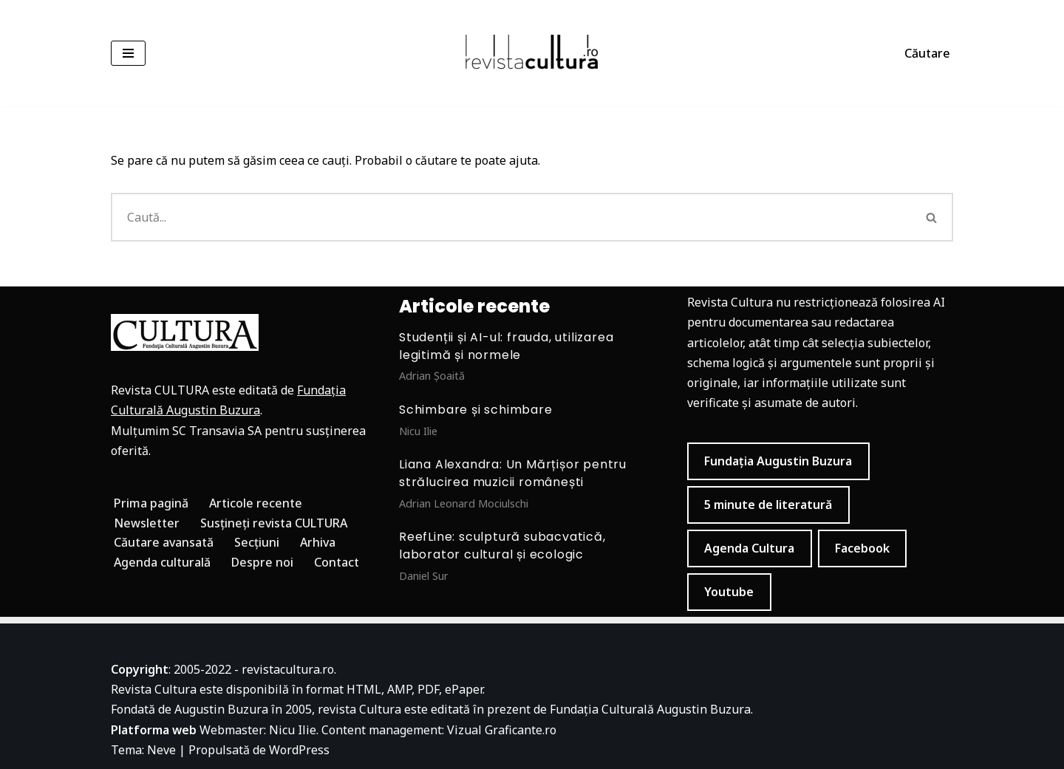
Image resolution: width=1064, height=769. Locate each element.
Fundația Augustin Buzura (778, 461)
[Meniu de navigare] (128, 53)
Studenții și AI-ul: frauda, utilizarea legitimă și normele (506, 346)
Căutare (927, 53)
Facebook (862, 548)
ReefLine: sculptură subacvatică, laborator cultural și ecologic (502, 545)
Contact (336, 562)
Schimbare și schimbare (476, 409)
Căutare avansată (164, 542)
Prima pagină (151, 503)
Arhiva (317, 542)
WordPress (299, 750)
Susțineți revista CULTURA (273, 523)
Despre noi (262, 562)
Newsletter (147, 523)
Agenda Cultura (749, 548)
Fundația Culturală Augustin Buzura (650, 709)
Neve (161, 750)
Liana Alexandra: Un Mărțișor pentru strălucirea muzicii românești (513, 473)
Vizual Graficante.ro (501, 730)
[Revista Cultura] (532, 53)
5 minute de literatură (768, 504)
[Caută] (511, 217)
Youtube (729, 592)
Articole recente (255, 503)
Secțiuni (256, 542)
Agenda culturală (162, 562)
